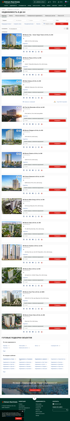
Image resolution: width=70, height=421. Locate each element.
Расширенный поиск (28, 23)
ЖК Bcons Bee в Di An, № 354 (31, 269)
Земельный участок (23, 347)
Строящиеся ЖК (54, 345)
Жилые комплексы (20, 15)
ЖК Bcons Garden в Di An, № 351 (32, 245)
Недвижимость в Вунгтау (8, 364)
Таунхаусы (5, 347)
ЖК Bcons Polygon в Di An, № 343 (33, 130)
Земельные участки (50, 15)
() (50, 1)
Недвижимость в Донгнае (8, 366)
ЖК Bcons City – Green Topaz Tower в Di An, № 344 (38, 35)
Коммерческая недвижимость (35, 15)
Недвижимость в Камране (40, 366)
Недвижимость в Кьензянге (25, 368)
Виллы (11, 15)
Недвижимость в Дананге (41, 359)
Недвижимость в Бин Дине (9, 362)
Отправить (57, 48)
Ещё (4, 351)
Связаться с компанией (29, 101)
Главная (20, 404)
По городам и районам (9, 355)
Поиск (61, 23)
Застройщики (22, 405)
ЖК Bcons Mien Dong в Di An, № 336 (33, 199)
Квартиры (4, 15)
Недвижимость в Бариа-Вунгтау (58, 359)
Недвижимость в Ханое (8, 359)
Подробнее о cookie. (10, 416)
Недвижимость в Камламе (25, 366)
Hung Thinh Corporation (62, 101)
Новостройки (22, 345)
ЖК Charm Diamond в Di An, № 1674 (33, 176)
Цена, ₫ (44, 20)
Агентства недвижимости (24, 407)
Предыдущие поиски (6, 23)
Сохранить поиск (17, 23)
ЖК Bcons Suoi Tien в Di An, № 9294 (33, 292)
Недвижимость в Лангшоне (41, 368)
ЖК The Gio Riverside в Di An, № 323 (34, 107)
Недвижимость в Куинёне (8, 368)
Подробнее (25, 43)
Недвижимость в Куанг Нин (57, 366)
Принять (18, 418)
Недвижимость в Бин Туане (41, 362)
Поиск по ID (61, 15)
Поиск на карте (22, 409)
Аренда (37, 415)
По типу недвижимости (9, 342)
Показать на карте (49, 23)
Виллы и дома (39, 411)
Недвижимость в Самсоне (57, 368)
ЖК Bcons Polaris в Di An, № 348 (32, 153)
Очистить (38, 23)
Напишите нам (57, 404)
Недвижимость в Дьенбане (57, 364)
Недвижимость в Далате (24, 364)
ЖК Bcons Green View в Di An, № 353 (34, 315)
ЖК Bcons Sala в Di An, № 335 (32, 222)
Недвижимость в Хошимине (25, 359)
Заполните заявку (35, 390)
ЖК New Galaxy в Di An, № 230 (32, 81)
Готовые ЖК (38, 407)
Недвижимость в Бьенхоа (56, 362)
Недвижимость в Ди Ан (40, 364)
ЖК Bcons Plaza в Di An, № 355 (32, 58)
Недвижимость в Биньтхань (25, 362)
